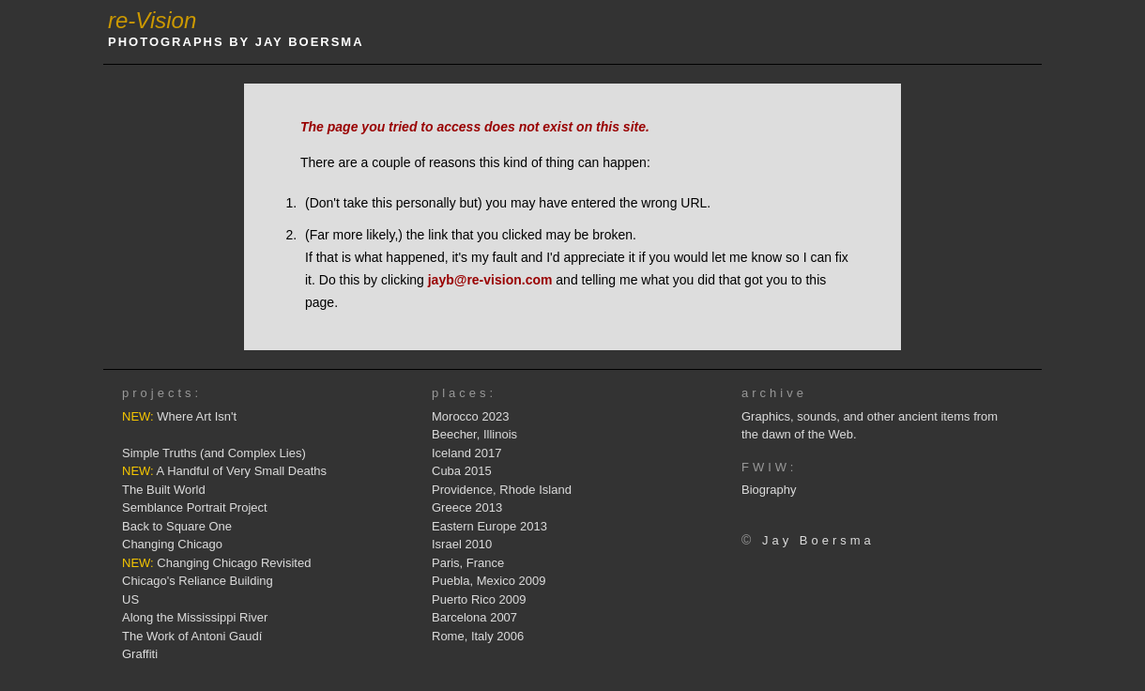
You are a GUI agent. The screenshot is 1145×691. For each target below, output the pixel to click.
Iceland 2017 (466, 453)
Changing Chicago (172, 544)
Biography (769, 490)
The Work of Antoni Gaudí (192, 636)
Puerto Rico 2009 (479, 599)
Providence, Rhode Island (502, 490)
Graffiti (140, 654)
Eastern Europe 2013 (489, 526)
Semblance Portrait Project (194, 507)
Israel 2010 (462, 544)
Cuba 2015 (462, 471)
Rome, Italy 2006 (478, 636)
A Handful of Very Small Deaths (224, 471)
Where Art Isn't (179, 416)
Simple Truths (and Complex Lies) (214, 453)
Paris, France (468, 563)
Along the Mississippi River (194, 617)
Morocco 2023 (470, 416)
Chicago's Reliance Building (197, 581)
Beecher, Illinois (474, 434)
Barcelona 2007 (474, 617)
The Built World (164, 490)
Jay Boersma (818, 540)
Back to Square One (177, 526)
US (130, 599)
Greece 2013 (467, 507)
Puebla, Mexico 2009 (488, 581)
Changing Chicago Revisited (216, 563)
